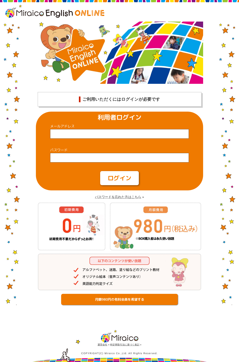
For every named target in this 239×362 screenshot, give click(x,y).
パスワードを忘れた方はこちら (118, 197)
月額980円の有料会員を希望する (119, 299)
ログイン (119, 178)
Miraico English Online (54, 11)
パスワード (59, 149)
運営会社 (102, 344)
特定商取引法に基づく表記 (124, 344)
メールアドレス (62, 126)
